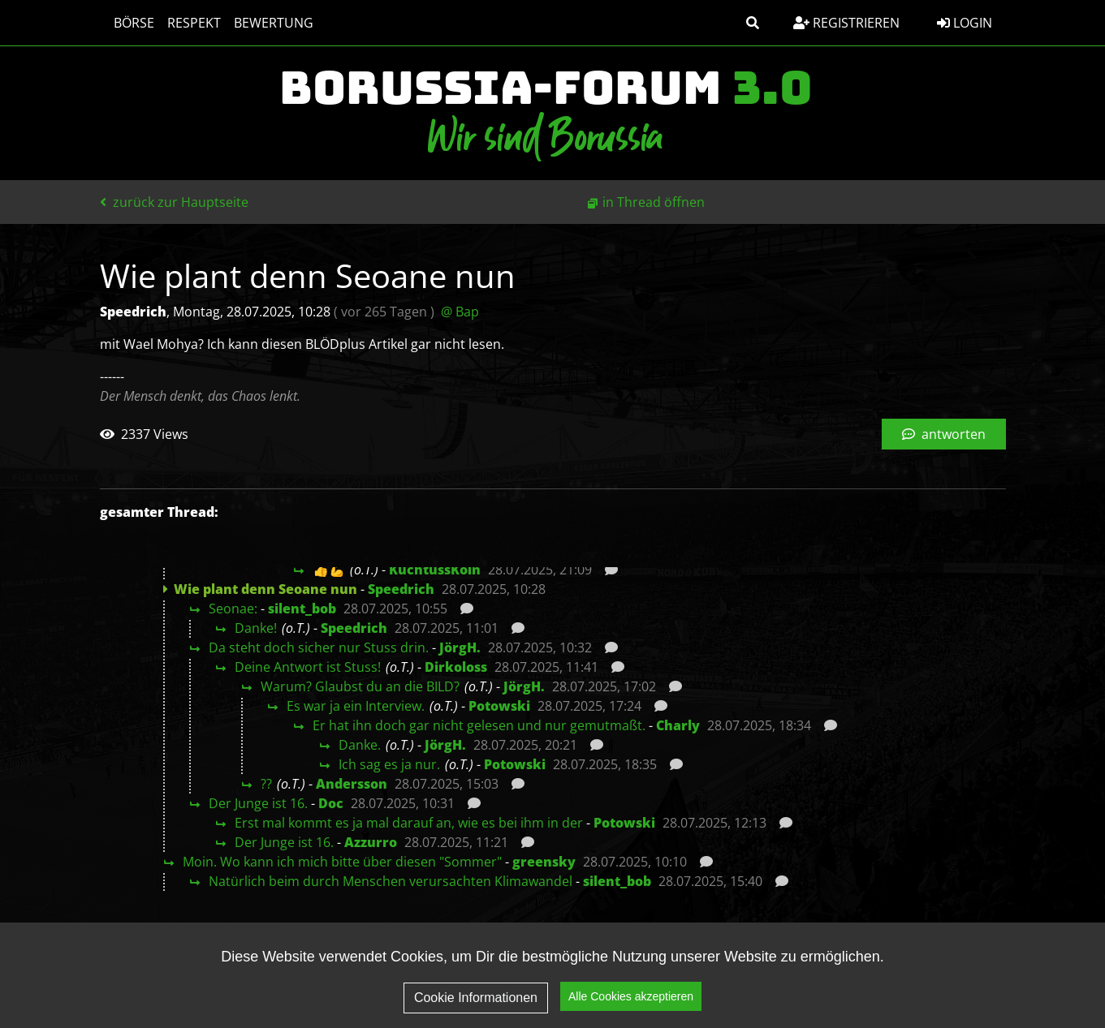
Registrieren (846, 23)
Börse (126, 23)
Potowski (499, 706)
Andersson (351, 784)
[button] (753, 22)
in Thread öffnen (653, 202)
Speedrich (401, 589)
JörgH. (460, 647)
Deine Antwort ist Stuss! (307, 667)
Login (964, 23)
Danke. (359, 745)
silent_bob (302, 608)
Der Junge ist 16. (258, 803)
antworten (944, 434)
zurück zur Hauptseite (174, 202)
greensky (544, 862)
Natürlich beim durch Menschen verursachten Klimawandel (390, 881)
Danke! (255, 628)
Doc (330, 803)
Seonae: (233, 608)
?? (266, 784)
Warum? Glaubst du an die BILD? (360, 686)
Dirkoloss (456, 667)
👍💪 (328, 570)
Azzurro (370, 842)
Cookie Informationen (475, 1003)
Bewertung (266, 23)
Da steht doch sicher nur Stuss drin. (318, 647)
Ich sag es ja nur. (389, 764)
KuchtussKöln (435, 570)
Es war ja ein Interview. (355, 706)
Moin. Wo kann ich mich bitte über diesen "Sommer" (342, 862)
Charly (678, 725)
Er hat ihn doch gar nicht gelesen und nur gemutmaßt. (479, 725)
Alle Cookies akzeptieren (630, 1002)
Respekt (187, 23)
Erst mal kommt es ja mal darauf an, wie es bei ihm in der (408, 823)
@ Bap (460, 311)
